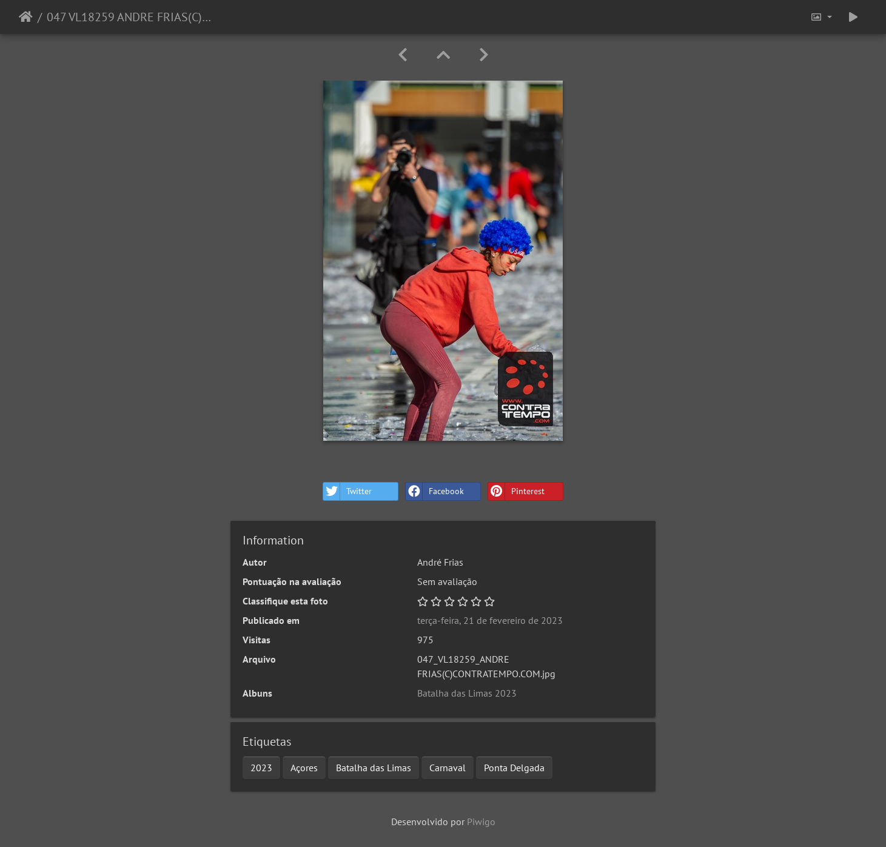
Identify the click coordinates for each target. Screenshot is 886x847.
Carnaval (447, 768)
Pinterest (516, 491)
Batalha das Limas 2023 (467, 693)
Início (26, 17)
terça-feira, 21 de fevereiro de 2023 (490, 620)
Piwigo (481, 821)
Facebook (435, 491)
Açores (304, 768)
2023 (261, 768)
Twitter (347, 491)
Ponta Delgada (514, 768)
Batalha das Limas (373, 768)
